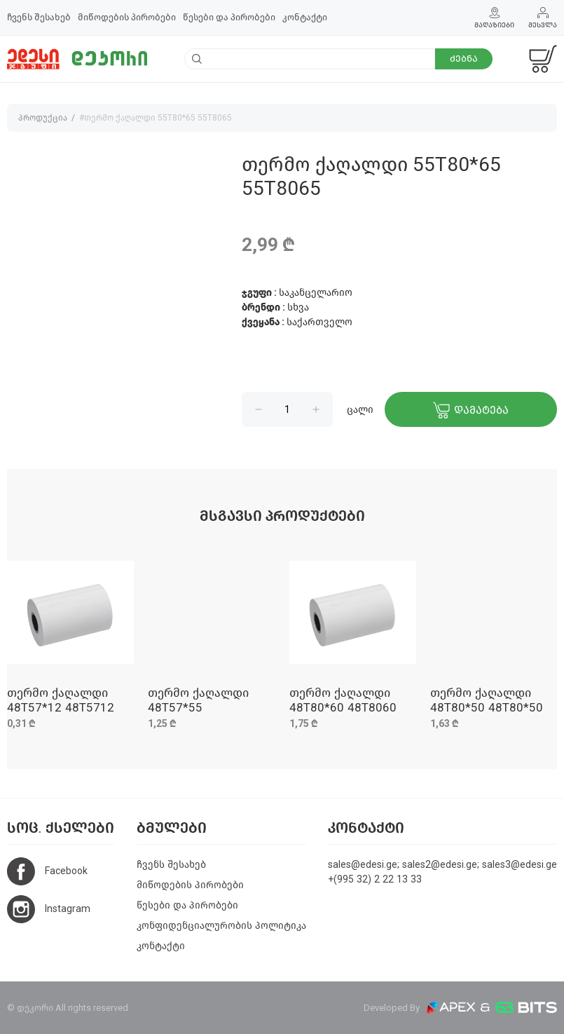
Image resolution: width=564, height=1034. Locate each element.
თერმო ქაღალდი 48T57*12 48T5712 (60, 700)
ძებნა (464, 58)
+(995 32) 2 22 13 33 (375, 879)
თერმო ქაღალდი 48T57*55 (198, 700)
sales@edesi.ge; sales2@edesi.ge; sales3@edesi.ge (442, 865)
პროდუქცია (42, 118)
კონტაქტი (304, 17)
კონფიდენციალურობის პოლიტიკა (221, 926)
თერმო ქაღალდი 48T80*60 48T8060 (343, 700)
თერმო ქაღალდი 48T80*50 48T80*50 (486, 700)
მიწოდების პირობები (127, 17)
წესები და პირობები (229, 17)
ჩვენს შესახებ (39, 17)
